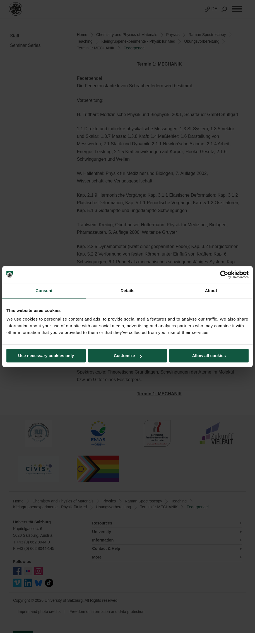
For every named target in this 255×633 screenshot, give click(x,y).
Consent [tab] (43, 290)
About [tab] (211, 290)
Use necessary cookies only (46, 355)
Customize (128, 355)
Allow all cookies (209, 355)
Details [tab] (127, 290)
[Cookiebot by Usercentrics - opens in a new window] (224, 274)
